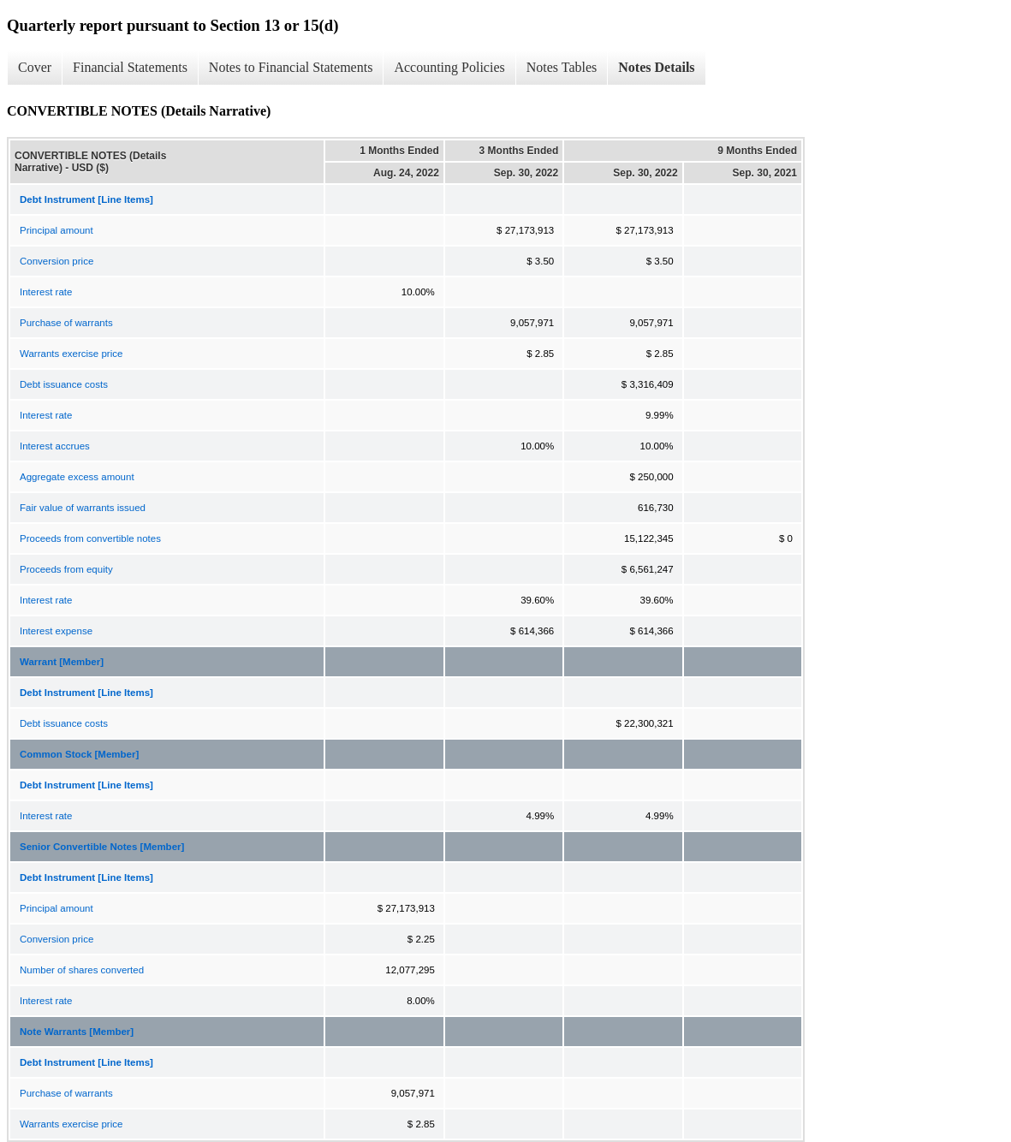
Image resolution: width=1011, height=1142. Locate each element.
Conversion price (56, 261)
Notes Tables (562, 67)
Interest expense (56, 631)
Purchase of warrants (66, 323)
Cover (34, 67)
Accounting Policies (449, 67)
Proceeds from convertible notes (90, 538)
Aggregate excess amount (77, 477)
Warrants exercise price (71, 353)
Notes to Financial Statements (291, 67)
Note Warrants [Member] (77, 1031)
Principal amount (56, 230)
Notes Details (656, 67)
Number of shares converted (82, 970)
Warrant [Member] (62, 662)
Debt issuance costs (64, 384)
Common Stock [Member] (79, 754)
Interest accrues (55, 446)
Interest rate (46, 292)
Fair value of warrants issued (83, 508)
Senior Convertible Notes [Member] (102, 847)
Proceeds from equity (66, 569)
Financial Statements (130, 67)
